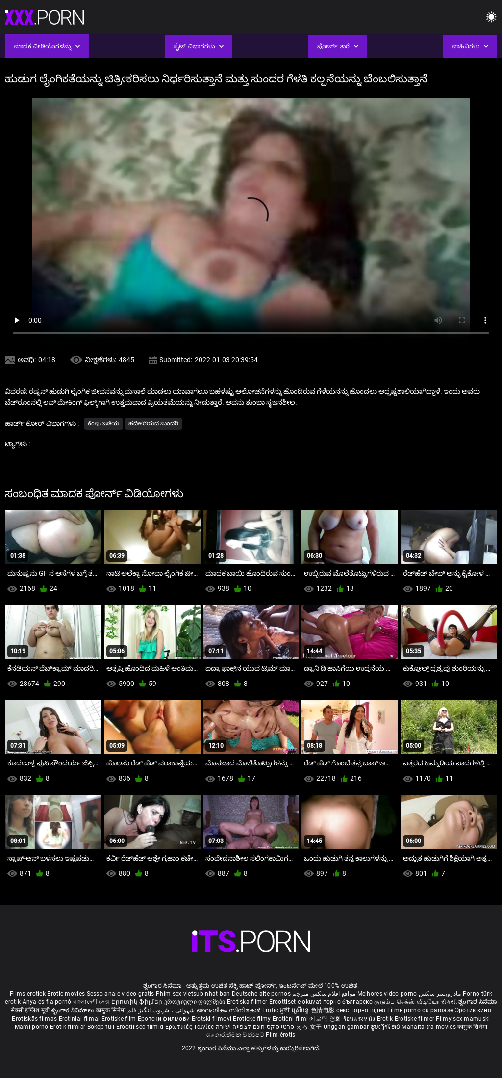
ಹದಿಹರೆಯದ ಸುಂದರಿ (153, 423)
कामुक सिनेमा (111, 1010)
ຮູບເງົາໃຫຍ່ (386, 1027)
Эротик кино (473, 1010)
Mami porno (32, 1027)
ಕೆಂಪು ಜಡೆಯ (103, 423)
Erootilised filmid (140, 1027)
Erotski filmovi (212, 1018)
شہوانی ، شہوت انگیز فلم (162, 1010)
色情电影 (324, 1010)
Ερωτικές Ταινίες (190, 1027)
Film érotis (280, 1034)
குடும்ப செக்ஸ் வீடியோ (407, 1002)
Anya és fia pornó (47, 1002)
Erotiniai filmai (80, 1018)
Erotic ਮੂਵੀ (277, 1010)
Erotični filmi (291, 1018)
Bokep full (101, 1027)
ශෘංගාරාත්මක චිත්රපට (236, 1034)
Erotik (386, 1018)
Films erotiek (28, 993)
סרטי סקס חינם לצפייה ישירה (255, 1027)
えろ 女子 (309, 1027)
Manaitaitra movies (429, 1027)
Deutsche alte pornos (261, 993)
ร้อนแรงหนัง (360, 1018)
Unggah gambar (347, 1027)
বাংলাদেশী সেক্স (91, 1002)
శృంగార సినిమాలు (73, 1010)
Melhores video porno (387, 993)
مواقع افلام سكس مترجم (323, 993)
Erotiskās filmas (35, 1018)
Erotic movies (66, 993)
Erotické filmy (253, 1018)
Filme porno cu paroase (420, 1010)
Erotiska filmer (248, 1002)
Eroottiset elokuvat (296, 1002)
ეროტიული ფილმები (195, 1002)
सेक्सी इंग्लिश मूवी (30, 1010)
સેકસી (449, 1002)
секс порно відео (360, 1010)
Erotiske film (119, 1018)
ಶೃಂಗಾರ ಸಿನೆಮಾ (477, 1002)
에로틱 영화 (326, 1018)
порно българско (348, 1002)
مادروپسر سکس (440, 993)
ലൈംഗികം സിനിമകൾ (229, 1010)
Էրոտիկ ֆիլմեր (137, 1002)
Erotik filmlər (68, 1027)
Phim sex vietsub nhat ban (193, 993)
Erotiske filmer (415, 1018)
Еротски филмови (165, 1018)
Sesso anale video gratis (120, 993)
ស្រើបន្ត (301, 1010)
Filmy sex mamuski (463, 1018)
